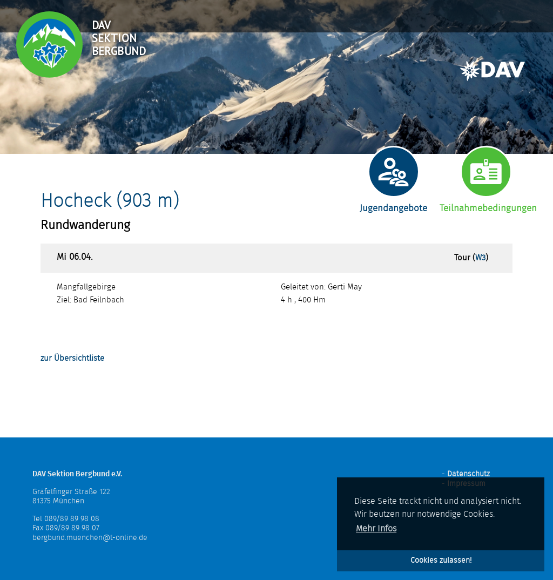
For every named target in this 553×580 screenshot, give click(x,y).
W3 (480, 258)
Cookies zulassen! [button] (440, 560)
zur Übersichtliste (72, 358)
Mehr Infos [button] (376, 528)
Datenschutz (468, 474)
